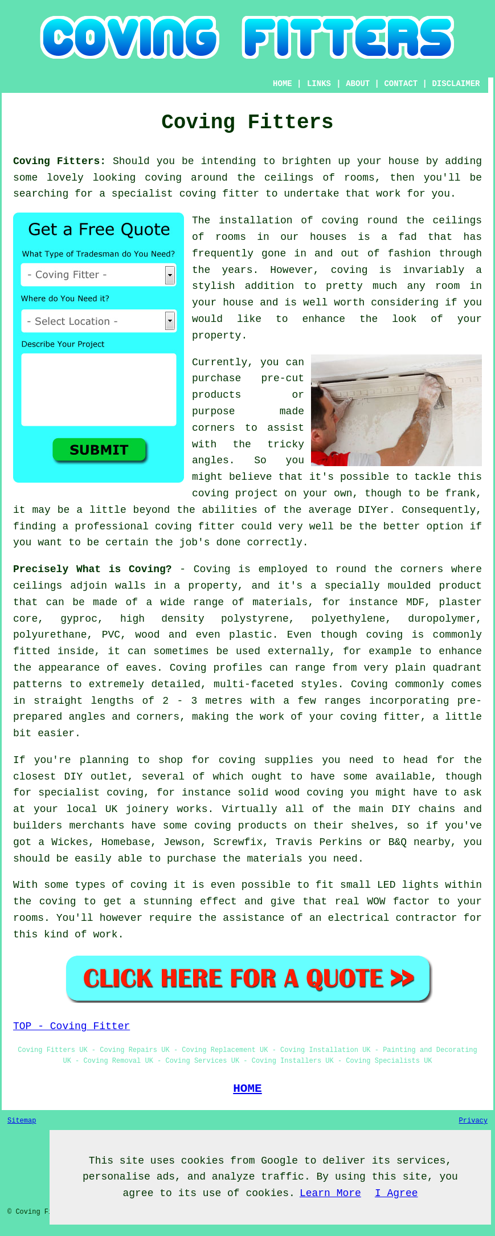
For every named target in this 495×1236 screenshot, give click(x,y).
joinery (147, 809)
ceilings (288, 177)
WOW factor (398, 901)
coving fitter (219, 193)
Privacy (473, 1121)
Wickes (69, 842)
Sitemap (21, 1121)
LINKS (319, 83)
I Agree (396, 1193)
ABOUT (358, 83)
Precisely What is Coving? (92, 569)
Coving (212, 569)
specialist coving (91, 792)
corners (422, 569)
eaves (141, 668)
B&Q (397, 842)
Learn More (330, 1193)
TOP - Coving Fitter (71, 1026)
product (460, 586)
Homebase (125, 842)
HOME (282, 83)
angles (210, 460)
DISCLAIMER (456, 83)
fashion (409, 253)
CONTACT (401, 83)
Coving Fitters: (59, 161)
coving (163, 177)
